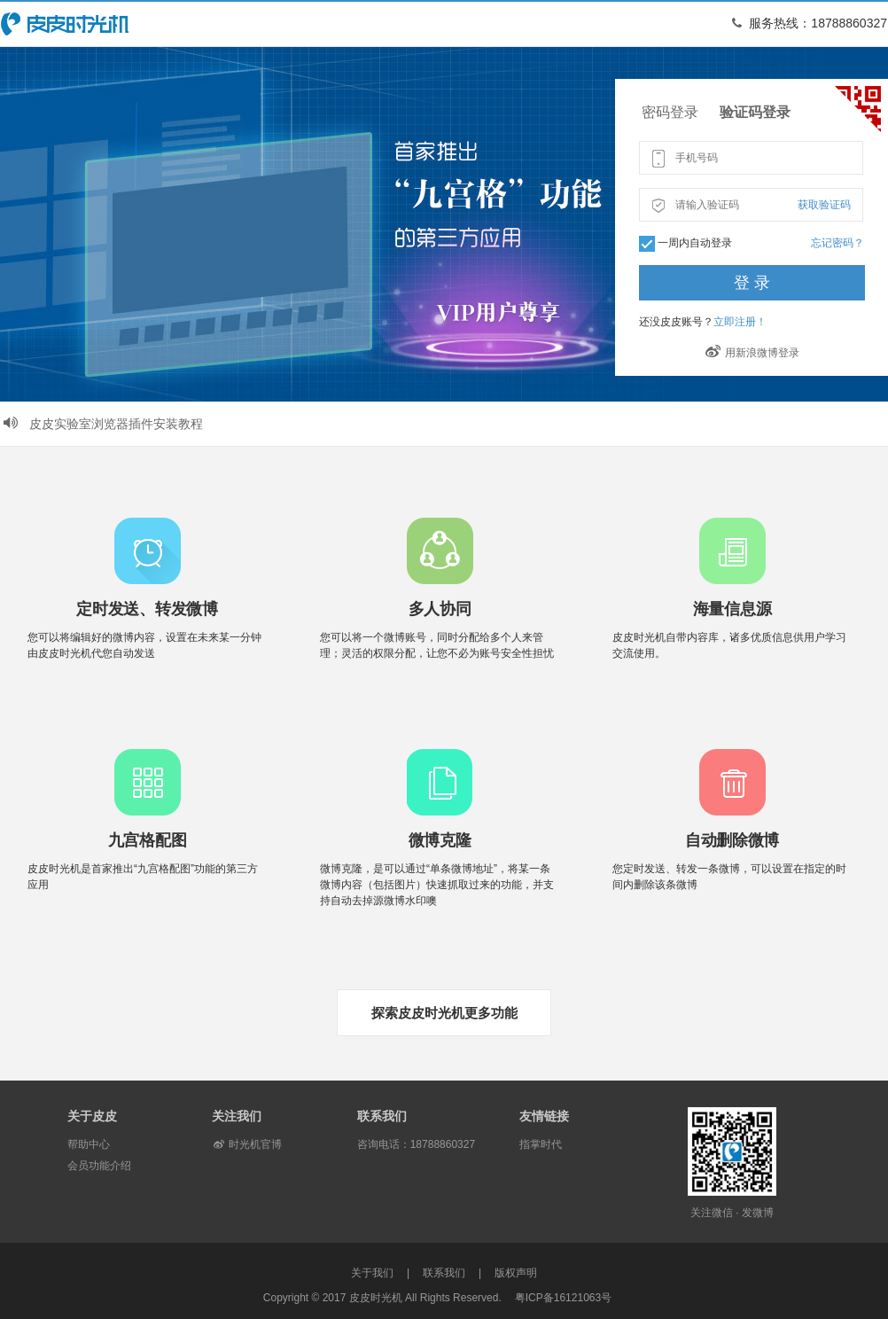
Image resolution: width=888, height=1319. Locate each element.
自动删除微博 (732, 840)
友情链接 (544, 1116)
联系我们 (382, 1116)
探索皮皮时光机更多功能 (444, 1012)
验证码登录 (755, 112)
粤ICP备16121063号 (563, 1298)
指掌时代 (540, 1144)
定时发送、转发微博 (146, 609)
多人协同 (440, 609)
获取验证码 (824, 205)
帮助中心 (88, 1144)
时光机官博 (247, 1144)
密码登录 (670, 112)
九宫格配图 (147, 840)
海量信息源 (732, 609)
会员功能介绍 (99, 1165)
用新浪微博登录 (752, 353)
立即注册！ (740, 322)
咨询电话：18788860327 (416, 1144)
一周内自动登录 (695, 243)
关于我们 (372, 1273)
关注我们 (236, 1116)
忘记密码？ (837, 243)
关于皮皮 (92, 1116)
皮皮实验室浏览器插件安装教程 (102, 424)
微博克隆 (440, 840)
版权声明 (516, 1273)
